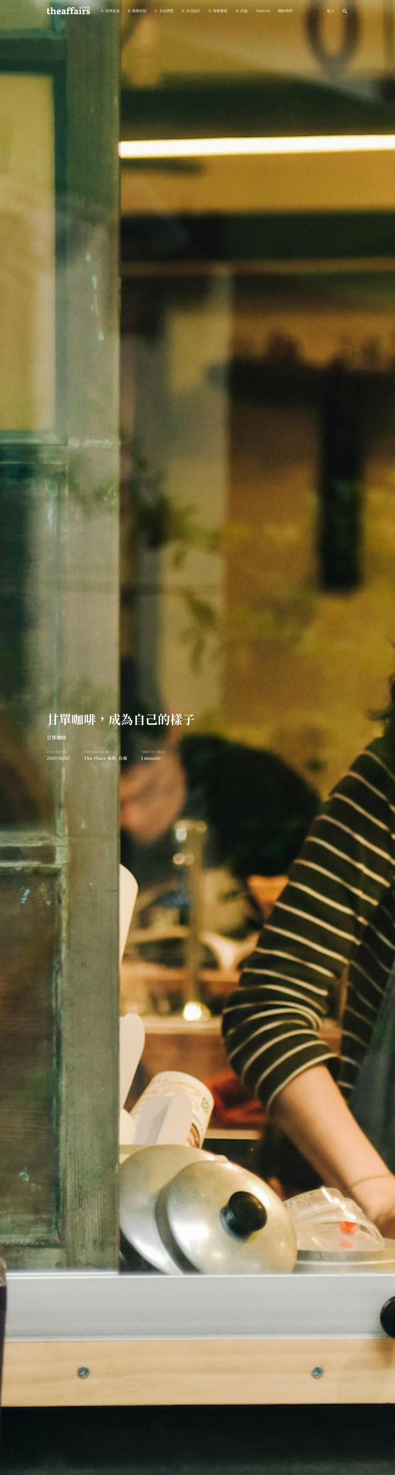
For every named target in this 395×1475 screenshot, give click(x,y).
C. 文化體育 (164, 11)
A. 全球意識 (110, 11)
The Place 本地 (100, 758)
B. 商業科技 (137, 11)
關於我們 (285, 11)
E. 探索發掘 (218, 11)
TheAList (263, 11)
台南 (123, 758)
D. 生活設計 (191, 11)
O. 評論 (241, 11)
